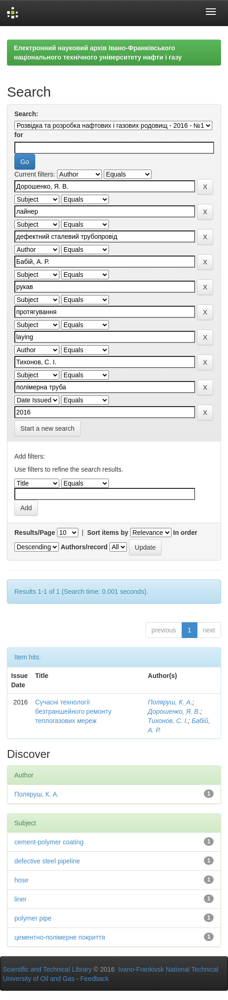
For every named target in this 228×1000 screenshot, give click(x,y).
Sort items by (107, 532)
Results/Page (34, 532)
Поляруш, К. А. (170, 702)
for (18, 134)
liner (20, 899)
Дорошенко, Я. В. (174, 711)
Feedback (94, 978)
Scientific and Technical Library (47, 969)
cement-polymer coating (48, 842)
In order (185, 532)
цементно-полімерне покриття (59, 937)
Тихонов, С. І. (168, 720)
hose (21, 880)
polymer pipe (32, 918)
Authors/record (84, 547)
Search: (26, 114)
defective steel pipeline (47, 861)
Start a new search (47, 428)
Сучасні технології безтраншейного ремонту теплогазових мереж (73, 711)
